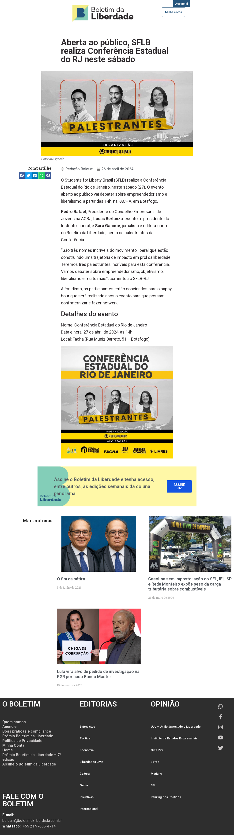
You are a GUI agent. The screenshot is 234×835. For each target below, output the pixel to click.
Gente (84, 785)
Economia (87, 750)
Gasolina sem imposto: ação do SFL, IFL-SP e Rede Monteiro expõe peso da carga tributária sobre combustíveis (190, 583)
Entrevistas (87, 726)
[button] (22, 175)
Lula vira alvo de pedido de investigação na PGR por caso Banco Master (98, 674)
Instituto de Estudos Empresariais (174, 738)
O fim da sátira (71, 578)
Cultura (85, 773)
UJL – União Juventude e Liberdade (176, 726)
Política (85, 738)
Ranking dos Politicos (166, 797)
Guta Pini (157, 750)
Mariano (156, 773)
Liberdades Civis (91, 762)
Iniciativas (87, 797)
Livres (155, 762)
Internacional (89, 809)
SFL (153, 785)
